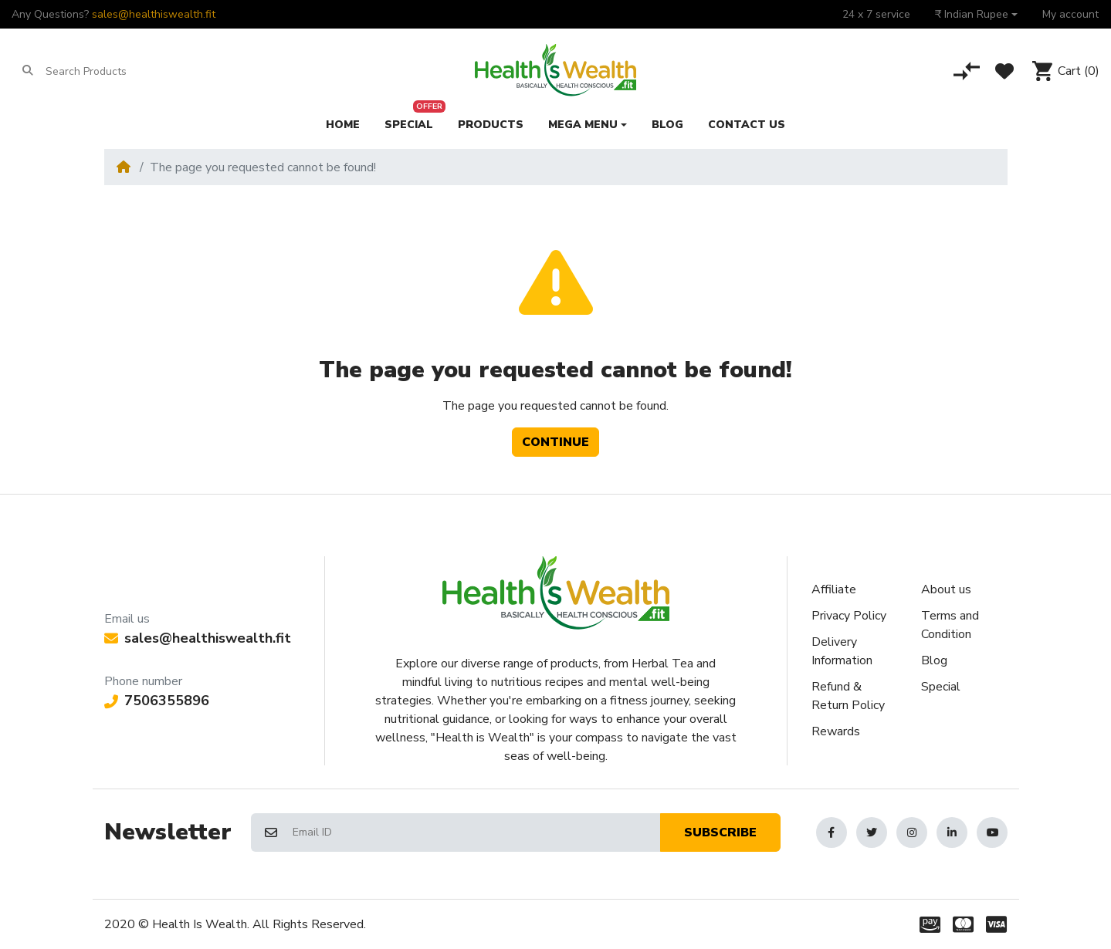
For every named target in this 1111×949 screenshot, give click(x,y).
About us (946, 589)
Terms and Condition (950, 625)
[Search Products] (105, 71)
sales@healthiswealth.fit (153, 14)
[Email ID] (475, 832)
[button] (976, 14)
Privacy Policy (848, 615)
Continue (555, 442)
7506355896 (156, 700)
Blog (934, 660)
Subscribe (720, 832)
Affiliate (833, 589)
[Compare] (966, 71)
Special (940, 686)
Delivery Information (841, 651)
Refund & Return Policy (848, 696)
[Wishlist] (1004, 71)
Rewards (835, 731)
